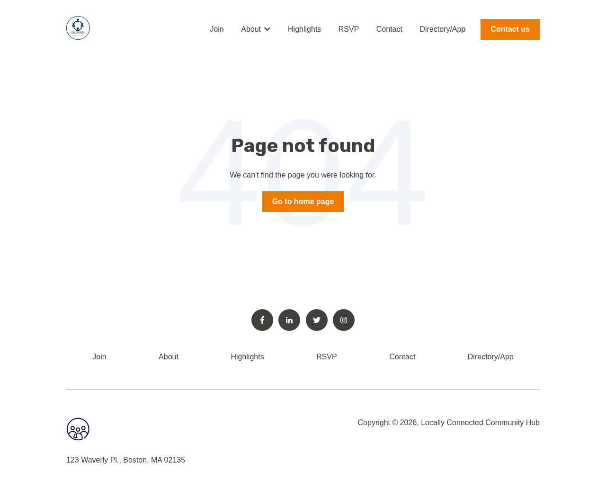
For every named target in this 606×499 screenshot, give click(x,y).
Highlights (304, 29)
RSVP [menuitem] (326, 357)
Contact (389, 29)
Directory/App (442, 29)
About (251, 29)
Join (216, 29)
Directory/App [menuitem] (491, 357)
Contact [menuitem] (402, 357)
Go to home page (303, 201)
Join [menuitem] (99, 357)
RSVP (349, 29)
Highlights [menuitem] (247, 357)
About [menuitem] (168, 357)
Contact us (510, 29)
